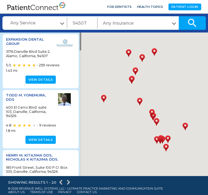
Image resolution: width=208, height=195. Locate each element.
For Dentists (119, 7)
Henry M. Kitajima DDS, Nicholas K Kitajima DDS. (32, 161)
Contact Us (87, 192)
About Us (16, 192)
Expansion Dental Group (25, 41)
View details (40, 84)
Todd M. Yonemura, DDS (26, 101)
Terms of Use (41, 192)
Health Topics (150, 7)
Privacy (65, 192)
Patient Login (184, 7)
